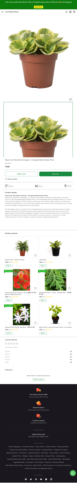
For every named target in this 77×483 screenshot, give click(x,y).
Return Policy (37, 465)
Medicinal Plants (12, 453)
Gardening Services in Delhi (16, 459)
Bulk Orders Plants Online (14, 465)
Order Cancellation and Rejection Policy (38, 468)
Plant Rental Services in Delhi (37, 459)
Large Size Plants (34, 453)
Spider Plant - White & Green (14, 260)
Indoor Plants (39, 447)
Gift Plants (44, 453)
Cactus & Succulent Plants (19, 450)
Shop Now (38, 7)
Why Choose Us (48, 465)
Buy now (55, 174)
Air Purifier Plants (28, 447)
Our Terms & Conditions (63, 465)
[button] (38, 145)
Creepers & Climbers (61, 450)
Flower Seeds (39, 462)
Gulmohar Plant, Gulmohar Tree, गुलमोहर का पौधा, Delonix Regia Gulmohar (20, 293)
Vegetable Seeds (19, 462)
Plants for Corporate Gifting (54, 462)
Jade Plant (42, 260)
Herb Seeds (66, 459)
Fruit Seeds (29, 462)
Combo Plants (54, 453)
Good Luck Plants (35, 450)
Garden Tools (16, 456)
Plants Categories (15, 447)
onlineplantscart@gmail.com (38, 422)
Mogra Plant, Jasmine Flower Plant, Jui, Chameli (55, 327)
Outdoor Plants (51, 447)
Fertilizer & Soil (39, 456)
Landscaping (60, 456)
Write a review (38, 379)
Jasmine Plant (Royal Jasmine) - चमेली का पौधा (20, 327)
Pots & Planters (65, 453)
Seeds (31, 456)
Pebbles (25, 456)
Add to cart (21, 174)
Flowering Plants (62, 447)
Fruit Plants (23, 453)
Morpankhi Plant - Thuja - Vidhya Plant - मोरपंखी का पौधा (55, 293)
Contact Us (28, 465)
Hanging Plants (47, 450)
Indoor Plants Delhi (54, 459)
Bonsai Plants (50, 456)
